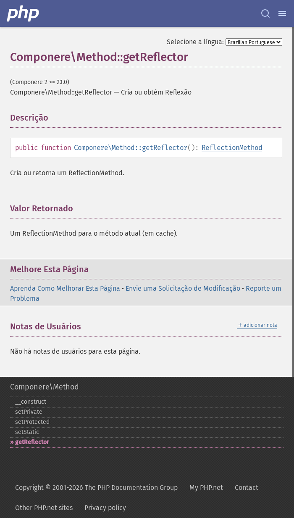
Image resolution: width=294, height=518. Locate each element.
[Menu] (282, 13)
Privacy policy (105, 508)
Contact (246, 488)
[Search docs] (265, 13)
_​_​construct (30, 401)
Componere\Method (44, 387)
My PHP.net (206, 488)
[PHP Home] (23, 13)
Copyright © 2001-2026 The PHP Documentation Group (96, 488)
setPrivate (28, 411)
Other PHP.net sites (44, 508)
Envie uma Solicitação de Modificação (183, 288)
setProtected (32, 422)
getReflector (32, 442)
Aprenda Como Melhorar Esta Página (65, 288)
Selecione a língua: (195, 42)
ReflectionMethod (232, 148)
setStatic (27, 432)
